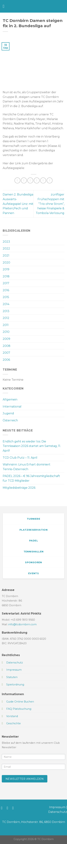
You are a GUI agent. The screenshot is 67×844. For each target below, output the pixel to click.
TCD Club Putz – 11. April (20, 457)
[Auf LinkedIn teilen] (50, 180)
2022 (6, 248)
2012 (6, 318)
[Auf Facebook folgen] (3, 808)
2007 (6, 352)
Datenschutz (57, 812)
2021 (6, 255)
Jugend (8, 413)
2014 (6, 304)
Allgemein (10, 399)
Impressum (57, 807)
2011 (6, 325)
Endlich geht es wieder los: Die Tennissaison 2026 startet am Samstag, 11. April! (32, 446)
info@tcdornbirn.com (22, 624)
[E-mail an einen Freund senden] (37, 180)
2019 (6, 269)
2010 (6, 332)
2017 (6, 283)
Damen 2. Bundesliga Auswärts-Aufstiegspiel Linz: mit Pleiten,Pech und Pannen (18, 204)
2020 (6, 262)
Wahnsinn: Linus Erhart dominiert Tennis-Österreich (26, 467)
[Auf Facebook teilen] (24, 180)
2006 (6, 359)
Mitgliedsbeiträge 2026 (19, 487)
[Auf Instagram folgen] (8, 808)
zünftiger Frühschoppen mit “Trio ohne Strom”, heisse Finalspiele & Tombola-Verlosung (50, 204)
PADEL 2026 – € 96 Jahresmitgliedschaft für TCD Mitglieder (31, 478)
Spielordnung (15, 684)
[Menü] (5, 6)
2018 (6, 276)
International (12, 406)
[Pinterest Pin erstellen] (43, 180)
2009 (6, 339)
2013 (6, 311)
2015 (6, 297)
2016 (6, 290)
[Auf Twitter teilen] (30, 180)
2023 (6, 241)
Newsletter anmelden (25, 778)
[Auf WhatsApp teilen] (17, 180)
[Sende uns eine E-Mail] (14, 808)
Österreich (10, 420)
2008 (6, 346)
